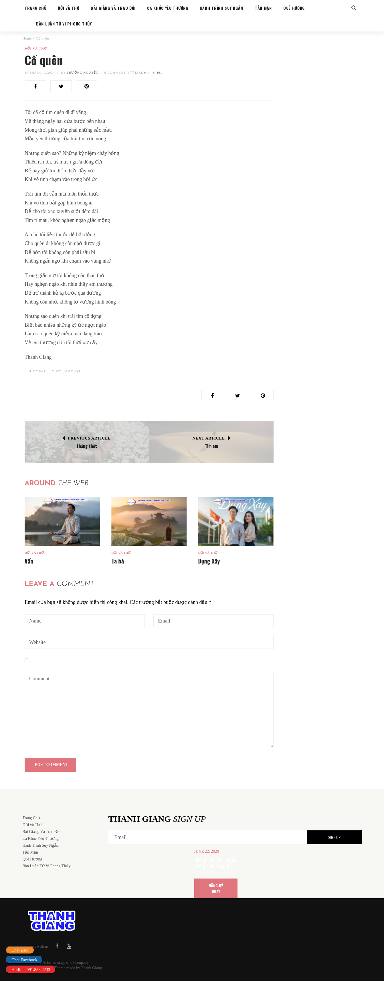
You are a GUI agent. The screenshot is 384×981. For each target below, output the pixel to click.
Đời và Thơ (36, 48)
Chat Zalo (20, 950)
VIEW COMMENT (66, 371)
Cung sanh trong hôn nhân (313, 346)
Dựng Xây (209, 561)
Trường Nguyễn (82, 72)
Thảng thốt (86, 446)
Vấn (29, 561)
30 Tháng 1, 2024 (40, 72)
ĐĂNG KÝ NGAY (216, 888)
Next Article (209, 438)
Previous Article (89, 438)
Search (346, 61)
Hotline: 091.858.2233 (30, 969)
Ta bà (117, 561)
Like (138, 72)
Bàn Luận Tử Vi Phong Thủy (306, 338)
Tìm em (211, 446)
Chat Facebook (24, 960)
